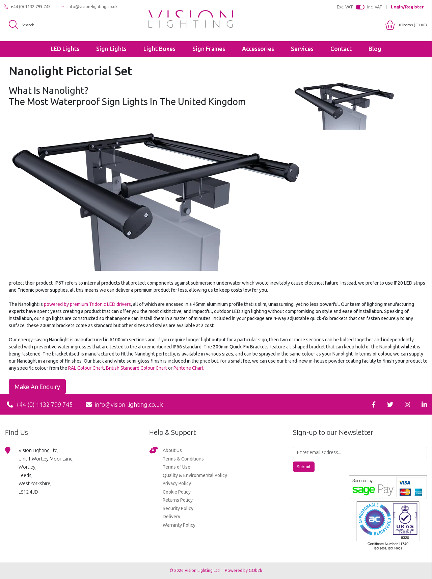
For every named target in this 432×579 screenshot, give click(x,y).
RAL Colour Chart (86, 368)
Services (302, 49)
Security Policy (178, 508)
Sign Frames (208, 49)
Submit (304, 466)
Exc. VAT (345, 6)
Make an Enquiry (37, 386)
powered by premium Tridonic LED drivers (87, 304)
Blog (375, 49)
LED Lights (65, 49)
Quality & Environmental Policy (195, 475)
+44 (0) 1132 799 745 (27, 6)
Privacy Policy (177, 483)
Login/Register (407, 6)
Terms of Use (176, 467)
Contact (341, 49)
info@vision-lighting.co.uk (89, 6)
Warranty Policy (179, 525)
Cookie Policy (177, 492)
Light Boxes (159, 49)
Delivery (171, 516)
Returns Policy (178, 500)
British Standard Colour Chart (136, 368)
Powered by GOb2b (243, 570)
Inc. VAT (374, 6)
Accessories (258, 49)
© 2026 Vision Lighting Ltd (195, 570)
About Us (172, 450)
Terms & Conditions (183, 459)
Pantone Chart (188, 368)
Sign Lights (111, 49)
